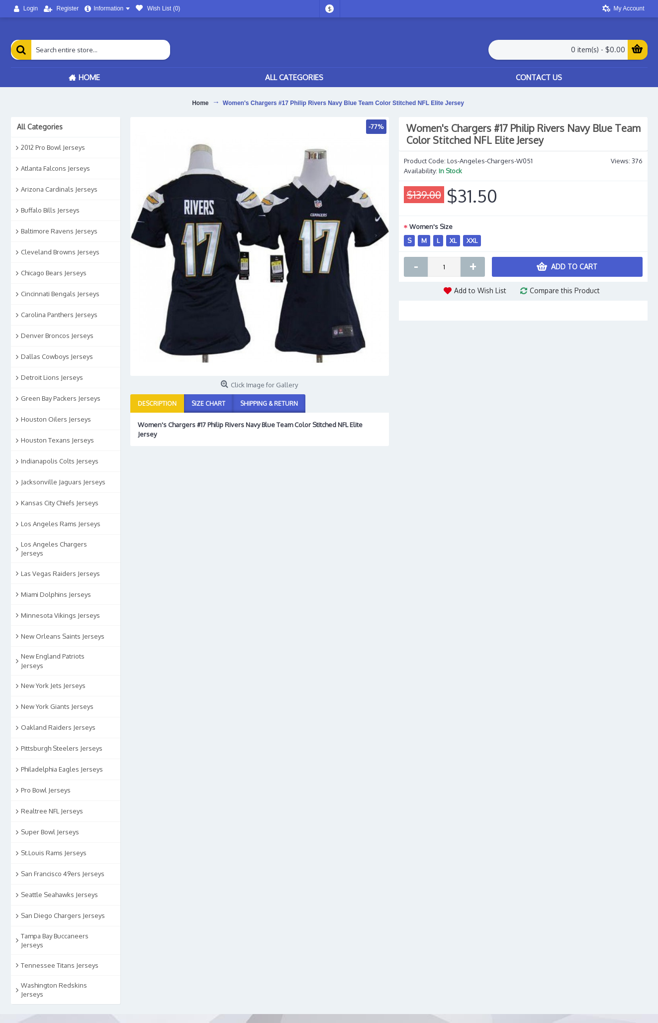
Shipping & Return (269, 403)
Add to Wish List (480, 290)
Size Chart (208, 403)
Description (157, 403)
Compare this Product (565, 290)
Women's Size (431, 226)
